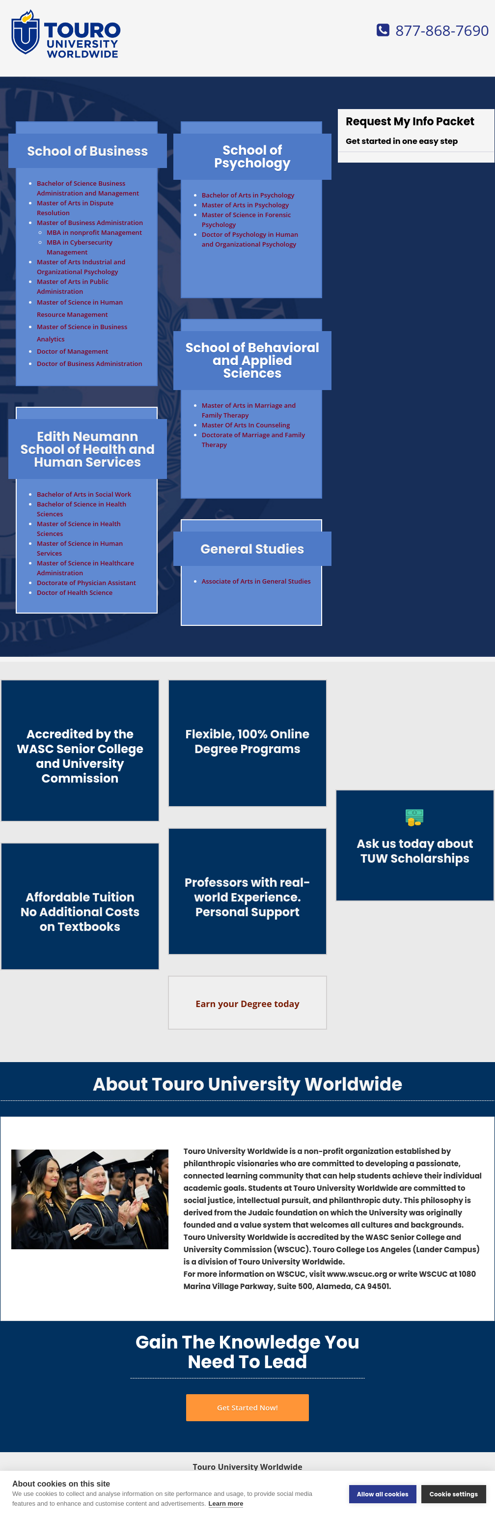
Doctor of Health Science (74, 592)
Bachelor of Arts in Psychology (248, 195)
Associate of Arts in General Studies (256, 581)
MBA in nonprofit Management (94, 232)
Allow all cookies (383, 1493)
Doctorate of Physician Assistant (86, 582)
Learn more (226, 1503)
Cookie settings (454, 1493)
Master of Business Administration (90, 222)
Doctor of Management (72, 351)
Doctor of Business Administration (89, 363)
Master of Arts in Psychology (245, 204)
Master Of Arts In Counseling (246, 425)
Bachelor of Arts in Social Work (84, 494)
